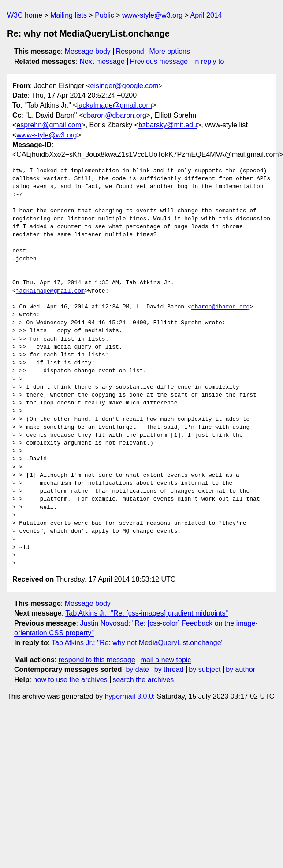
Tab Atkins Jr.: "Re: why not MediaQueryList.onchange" (137, 642)
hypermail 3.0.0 (128, 696)
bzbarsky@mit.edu (167, 125)
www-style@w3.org (152, 15)
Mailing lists (68, 15)
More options (169, 51)
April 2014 (206, 15)
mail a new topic (166, 660)
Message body (88, 51)
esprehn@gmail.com (48, 125)
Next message (102, 61)
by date (137, 669)
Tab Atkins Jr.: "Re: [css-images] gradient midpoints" (146, 613)
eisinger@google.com (124, 85)
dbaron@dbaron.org (114, 115)
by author (240, 669)
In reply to (208, 61)
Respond (130, 51)
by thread (169, 669)
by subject (204, 669)
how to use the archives (71, 679)
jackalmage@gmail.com (114, 105)
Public (104, 15)
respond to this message (96, 660)
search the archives (143, 679)
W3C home (24, 15)
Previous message (159, 61)
